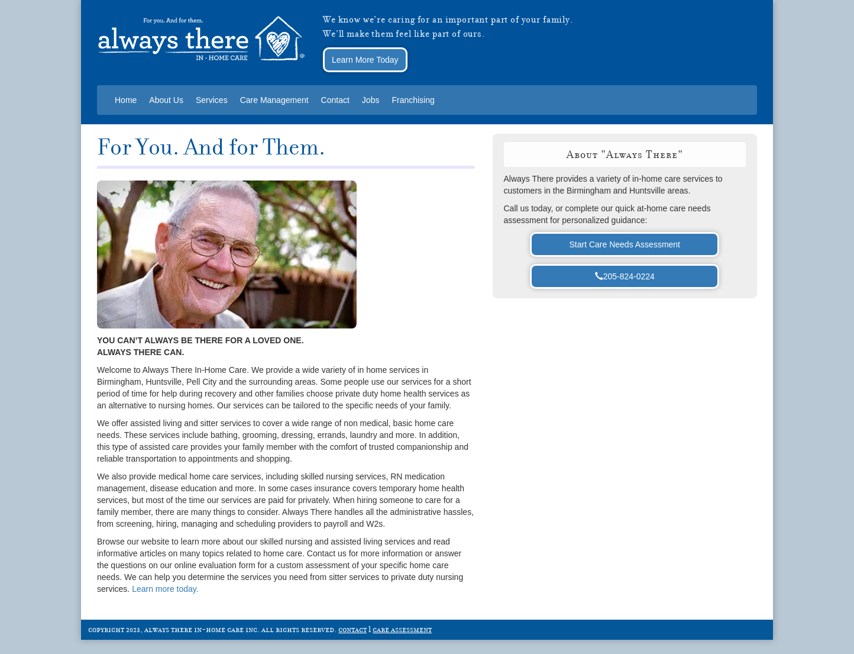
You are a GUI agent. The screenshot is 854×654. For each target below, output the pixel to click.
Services (212, 100)
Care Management (274, 100)
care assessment (402, 629)
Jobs (371, 100)
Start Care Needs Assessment (624, 244)
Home (126, 100)
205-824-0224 (625, 276)
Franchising (413, 100)
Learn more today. (165, 589)
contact (352, 629)
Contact (335, 100)
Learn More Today (365, 60)
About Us (166, 100)
